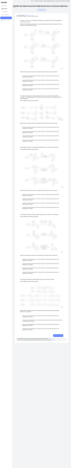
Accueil (4, 5)
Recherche (5, 11)
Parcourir (4, 8)
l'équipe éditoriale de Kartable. (29, 15)
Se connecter (5, 14)
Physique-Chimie (26, 1)
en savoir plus (50, 338)
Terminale (19, 1)
